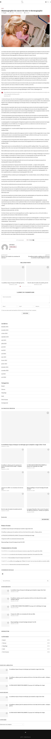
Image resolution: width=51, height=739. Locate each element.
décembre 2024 (4, 367)
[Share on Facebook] (29, 240)
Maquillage (26, 646)
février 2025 (4, 360)
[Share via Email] (33, 240)
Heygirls (4, 12)
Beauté (26, 640)
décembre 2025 (4, 326)
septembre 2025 (5, 336)
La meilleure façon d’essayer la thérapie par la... (13, 282)
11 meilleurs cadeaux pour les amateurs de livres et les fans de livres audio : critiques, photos (21, 532)
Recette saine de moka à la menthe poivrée (38, 282)
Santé (26, 649)
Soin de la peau (26, 652)
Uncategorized (4, 402)
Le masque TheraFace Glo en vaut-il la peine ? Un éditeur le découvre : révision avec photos (38, 510)
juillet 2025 (4, 343)
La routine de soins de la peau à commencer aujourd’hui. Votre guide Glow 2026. (25, 551)
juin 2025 (3, 346)
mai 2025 (3, 350)
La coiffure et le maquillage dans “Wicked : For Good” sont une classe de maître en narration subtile (28, 561)
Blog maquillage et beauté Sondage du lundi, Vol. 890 (19, 557)
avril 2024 (3, 377)
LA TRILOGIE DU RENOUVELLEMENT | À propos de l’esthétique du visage (17, 535)
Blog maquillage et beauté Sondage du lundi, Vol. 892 (13, 542)
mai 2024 (3, 373)
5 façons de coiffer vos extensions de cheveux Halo (12, 538)
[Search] (48, 2)
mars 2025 (3, 357)
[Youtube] (45, 2)
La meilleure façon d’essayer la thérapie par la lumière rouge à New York (17, 528)
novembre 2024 (4, 370)
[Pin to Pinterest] (32, 240)
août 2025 (3, 340)
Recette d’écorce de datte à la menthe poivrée (19, 564)
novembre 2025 (4, 330)
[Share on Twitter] (30, 240)
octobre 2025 (4, 333)
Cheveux (26, 643)
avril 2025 (3, 353)
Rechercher (4, 517)
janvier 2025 (4, 363)
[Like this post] (28, 240)
